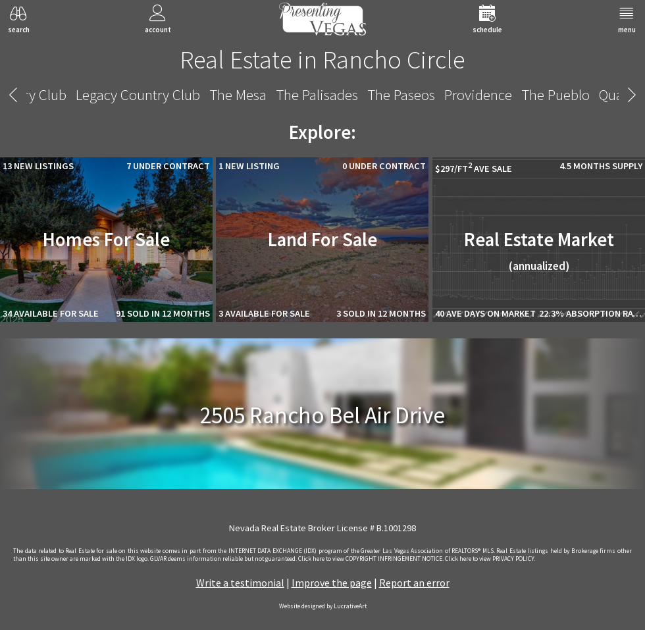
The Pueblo (109, 94)
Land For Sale (322, 239)
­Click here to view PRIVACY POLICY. (490, 559)
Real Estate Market (539, 250)
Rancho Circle (322, 94)
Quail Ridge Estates (210, 94)
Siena (572, 94)
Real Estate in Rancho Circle (322, 59)
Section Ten (413, 94)
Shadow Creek (502, 94)
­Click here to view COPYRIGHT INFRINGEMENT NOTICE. (371, 559)
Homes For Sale (106, 239)
